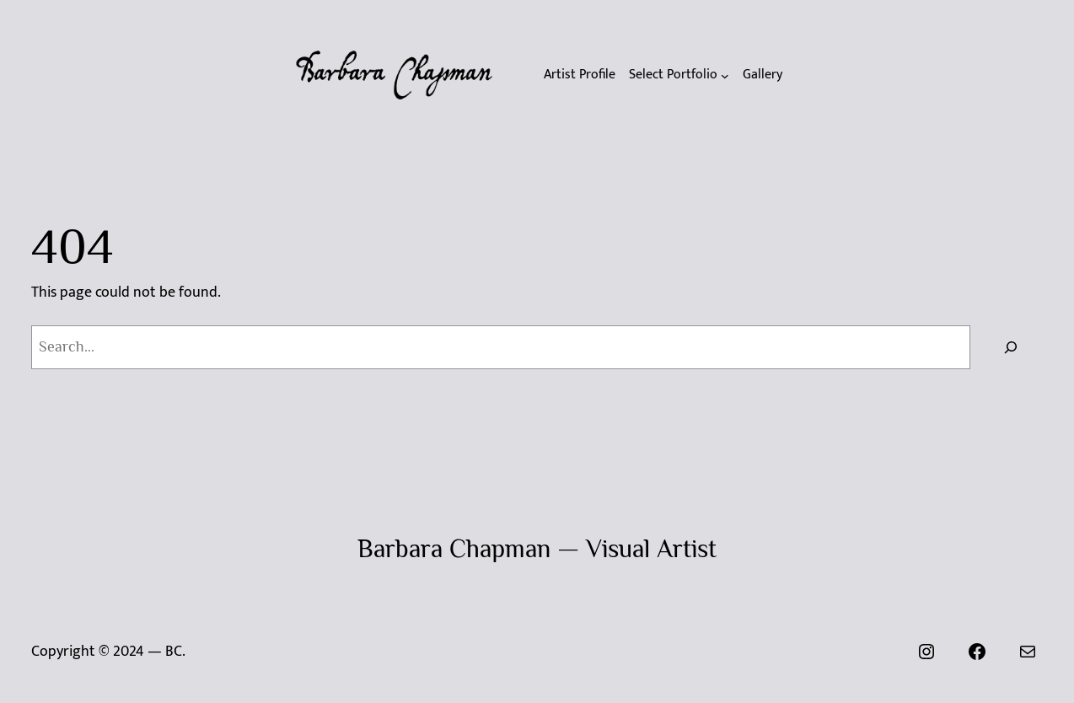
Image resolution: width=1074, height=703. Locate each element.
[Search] (1011, 347)
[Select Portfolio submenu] (679, 75)
